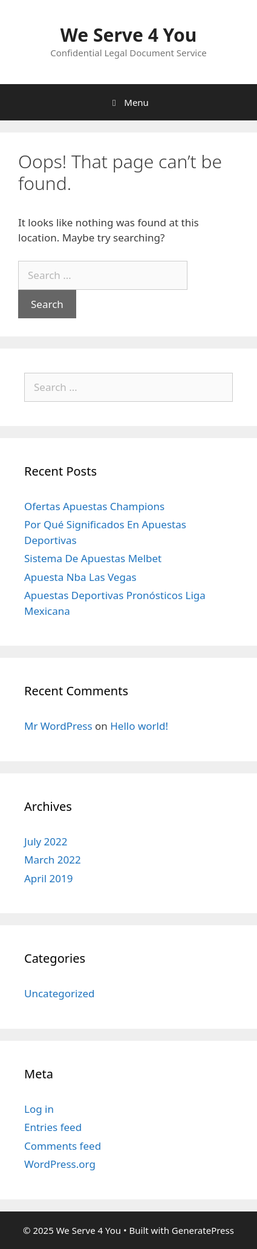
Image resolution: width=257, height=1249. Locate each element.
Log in (39, 1109)
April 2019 (48, 878)
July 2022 (46, 841)
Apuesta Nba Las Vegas (80, 577)
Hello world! (139, 726)
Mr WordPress (58, 726)
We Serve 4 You (128, 34)
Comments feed (62, 1146)
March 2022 (52, 860)
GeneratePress (203, 1230)
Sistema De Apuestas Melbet (92, 558)
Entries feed (53, 1127)
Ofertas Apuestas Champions (94, 506)
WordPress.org (60, 1164)
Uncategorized (59, 993)
